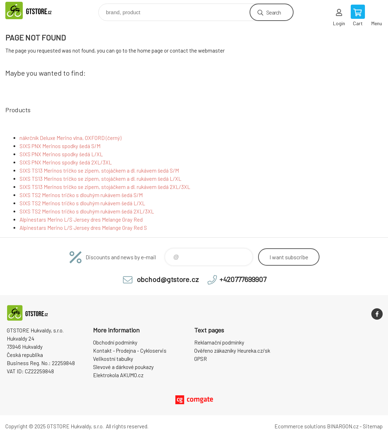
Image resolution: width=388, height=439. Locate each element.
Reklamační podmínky (219, 342)
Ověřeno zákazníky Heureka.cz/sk (232, 350)
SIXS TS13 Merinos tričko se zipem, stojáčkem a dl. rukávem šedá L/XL (100, 178)
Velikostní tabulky (113, 359)
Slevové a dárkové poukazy (123, 367)
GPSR (200, 359)
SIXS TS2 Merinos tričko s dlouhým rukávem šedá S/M (81, 195)
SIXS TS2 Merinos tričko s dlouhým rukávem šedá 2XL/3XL (87, 211)
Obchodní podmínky (115, 342)
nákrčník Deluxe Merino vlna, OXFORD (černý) (70, 138)
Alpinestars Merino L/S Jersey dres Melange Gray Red (81, 219)
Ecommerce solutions (300, 426)
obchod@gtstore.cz (168, 279)
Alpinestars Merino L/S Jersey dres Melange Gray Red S (83, 227)
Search (273, 12)
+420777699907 (242, 279)
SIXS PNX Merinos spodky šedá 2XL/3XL (66, 162)
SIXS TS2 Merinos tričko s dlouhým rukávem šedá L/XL (82, 203)
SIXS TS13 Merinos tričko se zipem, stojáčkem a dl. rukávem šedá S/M (99, 170)
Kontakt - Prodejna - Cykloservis (129, 350)
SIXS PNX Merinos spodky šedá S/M (60, 146)
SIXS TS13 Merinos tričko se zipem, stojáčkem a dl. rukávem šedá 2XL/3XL (105, 187)
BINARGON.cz (343, 426)
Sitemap (373, 426)
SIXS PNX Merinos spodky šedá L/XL (61, 154)
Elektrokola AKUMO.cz (118, 375)
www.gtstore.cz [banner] (36, 10)
